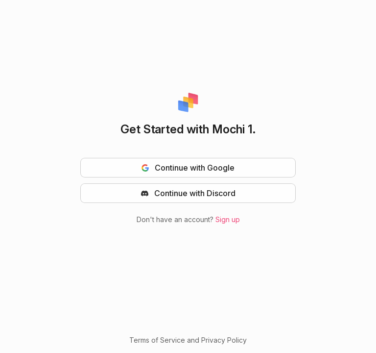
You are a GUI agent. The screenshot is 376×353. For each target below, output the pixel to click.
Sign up (227, 219)
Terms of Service (157, 340)
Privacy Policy (224, 340)
